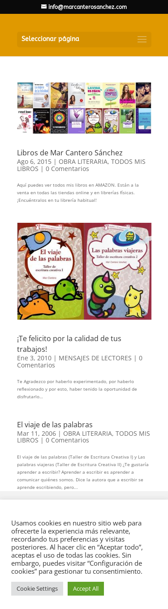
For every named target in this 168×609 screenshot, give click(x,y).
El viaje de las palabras (55, 425)
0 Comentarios (67, 168)
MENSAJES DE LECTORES (95, 358)
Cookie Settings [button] (37, 588)
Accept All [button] (86, 588)
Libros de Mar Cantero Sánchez (70, 153)
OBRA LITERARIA (83, 161)
